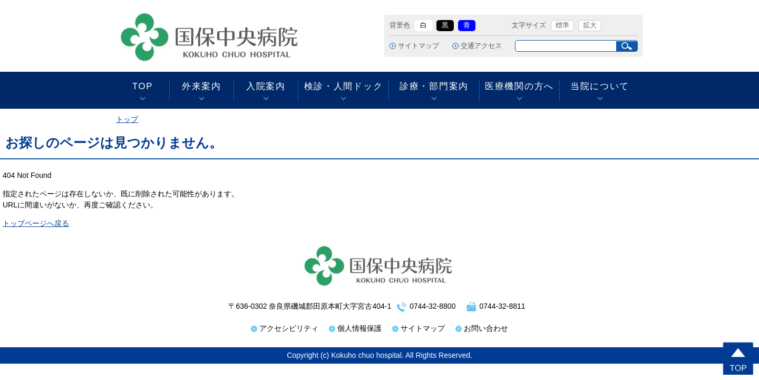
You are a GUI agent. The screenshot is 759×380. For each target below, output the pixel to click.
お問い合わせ (486, 328)
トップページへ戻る (36, 223)
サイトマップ (418, 46)
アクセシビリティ (288, 328)
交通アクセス (481, 46)
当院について (599, 86)
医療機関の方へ (519, 86)
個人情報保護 (359, 328)
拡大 (590, 25)
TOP (142, 86)
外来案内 (201, 86)
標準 (562, 25)
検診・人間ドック (343, 86)
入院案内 (266, 86)
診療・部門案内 (434, 86)
